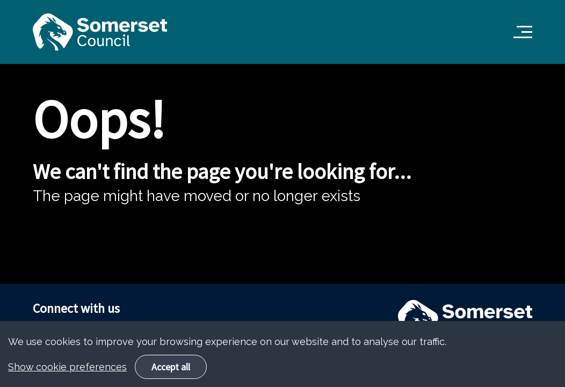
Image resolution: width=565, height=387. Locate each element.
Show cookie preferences (67, 375)
